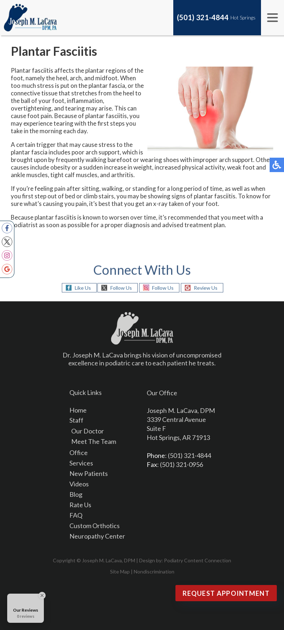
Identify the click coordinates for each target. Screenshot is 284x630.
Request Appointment (226, 593)
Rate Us (80, 505)
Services (81, 463)
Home (78, 410)
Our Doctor (87, 431)
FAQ (75, 515)
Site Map (120, 571)
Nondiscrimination (154, 571)
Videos (79, 484)
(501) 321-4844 (203, 17)
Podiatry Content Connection (197, 560)
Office (78, 452)
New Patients (88, 473)
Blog (75, 494)
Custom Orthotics (94, 526)
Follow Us (121, 287)
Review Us (205, 287)
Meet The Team (93, 441)
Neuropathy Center (97, 536)
